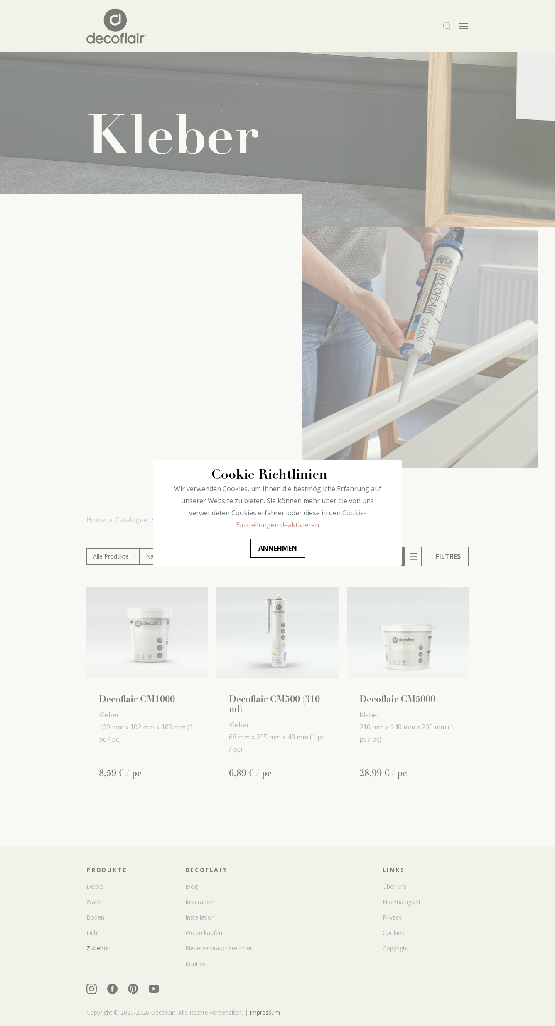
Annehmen (277, 548)
